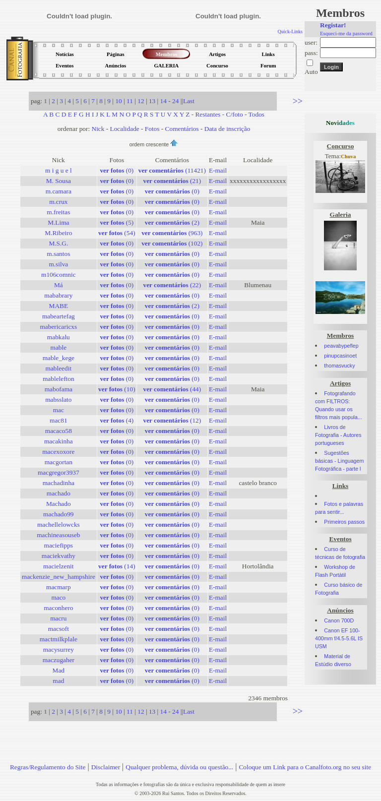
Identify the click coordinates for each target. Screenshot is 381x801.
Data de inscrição (227, 128)
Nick (98, 128)
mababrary (58, 295)
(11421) (172, 170)
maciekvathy (58, 555)
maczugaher (58, 660)
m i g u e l (58, 170)
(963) (171, 233)
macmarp (58, 587)
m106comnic (58, 274)
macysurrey (58, 649)
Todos (256, 114)
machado (58, 493)
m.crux (58, 201)
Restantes (207, 114)
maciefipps (58, 545)
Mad (58, 670)
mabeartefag (58, 316)
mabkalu (58, 337)
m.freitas (58, 212)
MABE (58, 305)
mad (58, 680)
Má (58, 285)
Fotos (152, 128)
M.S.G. (58, 243)
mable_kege (58, 358)
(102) (171, 243)
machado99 (58, 514)
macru (58, 618)
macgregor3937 (58, 472)
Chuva (348, 156)
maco (58, 597)
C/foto (234, 114)
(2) (172, 222)
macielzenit (58, 566)
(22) (172, 285)
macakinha (58, 441)
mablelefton (58, 378)
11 (130, 101)
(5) (116, 222)
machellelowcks (58, 524)
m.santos (58, 253)
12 (140, 101)
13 (152, 101)
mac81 (58, 420)
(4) (116, 420)
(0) (116, 170)
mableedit (59, 368)
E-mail (218, 170)
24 (175, 101)
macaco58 (58, 430)
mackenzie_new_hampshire (58, 576)
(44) (172, 389)
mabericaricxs (58, 326)
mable (59, 347)
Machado (58, 503)
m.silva (58, 264)
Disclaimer (105, 767)
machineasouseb (58, 535)
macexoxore (58, 451)
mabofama (58, 389)
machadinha (58, 483)
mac (58, 410)
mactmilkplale (58, 639)
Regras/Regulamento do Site (48, 767)
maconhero (58, 608)
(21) (172, 181)
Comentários (182, 128)
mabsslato (58, 399)
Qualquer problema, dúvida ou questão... (179, 767)
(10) (116, 389)
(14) (116, 566)
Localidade (124, 128)
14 (163, 101)
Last (188, 101)
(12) (172, 420)
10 (118, 101)
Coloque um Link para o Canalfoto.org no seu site (305, 767)
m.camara (58, 191)
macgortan (58, 462)
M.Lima (58, 222)
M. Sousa (58, 181)
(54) (116, 233)
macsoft (58, 628)
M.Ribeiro (58, 233)
